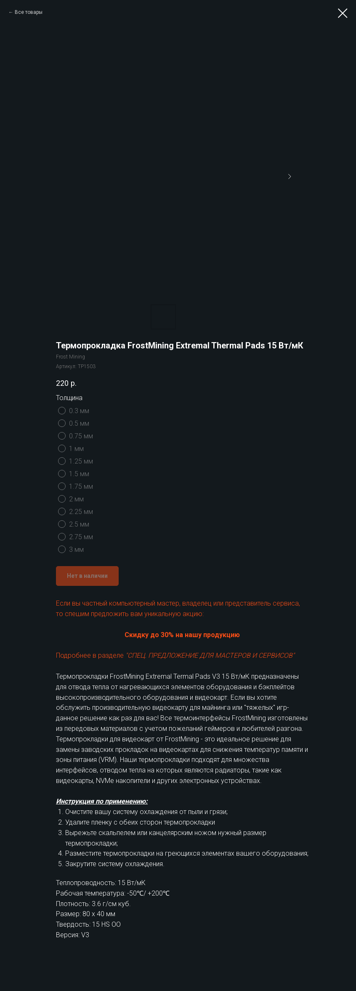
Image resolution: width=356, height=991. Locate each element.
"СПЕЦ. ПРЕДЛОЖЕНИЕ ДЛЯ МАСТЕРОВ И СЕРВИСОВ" (210, 655)
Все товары (29, 12)
